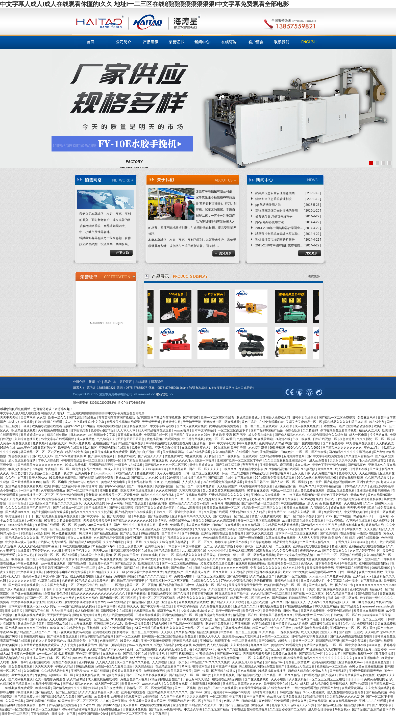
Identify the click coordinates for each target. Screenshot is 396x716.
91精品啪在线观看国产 (165, 679)
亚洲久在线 (55, 602)
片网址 (186, 666)
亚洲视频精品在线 (88, 675)
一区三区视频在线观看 (346, 555)
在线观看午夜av (247, 452)
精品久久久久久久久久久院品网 (92, 512)
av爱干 (230, 439)
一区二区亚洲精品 (244, 641)
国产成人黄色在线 (285, 589)
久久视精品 (238, 572)
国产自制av (385, 628)
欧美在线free (204, 649)
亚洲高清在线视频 (324, 662)
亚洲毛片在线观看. (134, 692)
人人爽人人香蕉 (309, 538)
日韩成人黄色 (240, 499)
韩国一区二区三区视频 (56, 529)
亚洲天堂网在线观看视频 (353, 568)
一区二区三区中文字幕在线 (348, 645)
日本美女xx (173, 546)
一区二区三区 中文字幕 (226, 696)
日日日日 (29, 516)
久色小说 (348, 623)
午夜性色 (41, 675)
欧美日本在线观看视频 (369, 610)
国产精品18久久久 (18, 512)
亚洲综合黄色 (154, 546)
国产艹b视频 (343, 516)
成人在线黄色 (86, 439)
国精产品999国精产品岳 (267, 430)
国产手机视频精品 (182, 653)
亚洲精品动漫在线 (359, 426)
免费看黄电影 (183, 576)
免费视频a (40, 443)
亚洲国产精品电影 (97, 589)
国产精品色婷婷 (333, 443)
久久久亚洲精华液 (367, 658)
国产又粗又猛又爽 (228, 465)
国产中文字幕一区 (93, 516)
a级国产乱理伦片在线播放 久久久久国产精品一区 (167, 628)
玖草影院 (143, 417)
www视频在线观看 (53, 563)
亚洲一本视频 (205, 460)
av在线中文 (354, 529)
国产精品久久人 (296, 602)
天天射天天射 (151, 422)
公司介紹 (79, 381)
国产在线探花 (318, 701)
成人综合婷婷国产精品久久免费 (250, 589)
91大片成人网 (300, 683)
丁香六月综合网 (49, 460)
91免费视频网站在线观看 (256, 486)
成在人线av (302, 465)
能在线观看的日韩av (31, 705)
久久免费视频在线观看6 (216, 606)
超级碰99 (258, 499)
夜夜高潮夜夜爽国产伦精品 (117, 417)
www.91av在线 (47, 653)
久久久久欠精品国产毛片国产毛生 (28, 507)
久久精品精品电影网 (55, 671)
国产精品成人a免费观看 (85, 542)
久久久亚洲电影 (167, 490)
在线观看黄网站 (353, 688)
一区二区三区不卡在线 (311, 452)
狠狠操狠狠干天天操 (377, 615)
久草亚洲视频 (241, 623)
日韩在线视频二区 (325, 439)
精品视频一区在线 (245, 615)
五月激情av (36, 503)
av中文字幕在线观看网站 (58, 439)
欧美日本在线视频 (296, 507)
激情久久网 (299, 701)
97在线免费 (377, 422)
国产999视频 (191, 533)
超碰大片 (284, 641)
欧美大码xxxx (38, 477)
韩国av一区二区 (282, 490)
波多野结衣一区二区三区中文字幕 (136, 632)
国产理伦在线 (354, 649)
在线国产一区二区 (83, 568)
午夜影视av (343, 709)
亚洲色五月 (169, 602)
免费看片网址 (262, 619)
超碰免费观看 (146, 473)
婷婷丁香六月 (245, 546)
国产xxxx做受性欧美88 (71, 456)
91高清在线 (283, 439)
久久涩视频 (8, 546)
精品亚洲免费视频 (285, 542)
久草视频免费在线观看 (53, 430)
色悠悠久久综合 (88, 598)
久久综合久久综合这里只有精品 (216, 529)
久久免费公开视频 (285, 550)
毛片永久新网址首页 (373, 460)
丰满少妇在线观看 (20, 422)
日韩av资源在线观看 (49, 422)
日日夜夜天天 (153, 538)
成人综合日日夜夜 (320, 709)
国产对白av (88, 705)
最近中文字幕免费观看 (281, 499)
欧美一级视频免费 (137, 623)
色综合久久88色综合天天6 (312, 529)
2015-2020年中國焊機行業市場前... (279, 245)
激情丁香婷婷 (213, 692)
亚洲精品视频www (351, 662)
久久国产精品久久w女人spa (106, 649)
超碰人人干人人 (210, 636)
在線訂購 (141, 381)
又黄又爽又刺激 (190, 490)
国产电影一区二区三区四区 (118, 598)
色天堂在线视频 (258, 602)
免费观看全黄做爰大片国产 (147, 701)
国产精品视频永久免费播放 (125, 499)
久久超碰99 (311, 430)
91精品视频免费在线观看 (311, 628)
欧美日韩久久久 (129, 606)
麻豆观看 (286, 465)
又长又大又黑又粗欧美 (126, 671)
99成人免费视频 (80, 443)
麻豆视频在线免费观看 (29, 615)
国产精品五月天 (126, 563)
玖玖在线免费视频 (20, 525)
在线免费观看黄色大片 (197, 447)
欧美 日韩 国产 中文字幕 (375, 705)
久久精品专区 (76, 679)
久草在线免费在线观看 (280, 538)
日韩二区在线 (179, 589)
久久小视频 (279, 679)
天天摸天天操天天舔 (321, 568)
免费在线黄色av (180, 520)
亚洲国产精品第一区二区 (185, 701)
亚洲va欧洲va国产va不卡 (312, 615)
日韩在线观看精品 (33, 636)
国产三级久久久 (125, 525)
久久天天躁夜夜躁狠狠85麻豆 (38, 546)
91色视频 (173, 477)
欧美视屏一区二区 (23, 559)
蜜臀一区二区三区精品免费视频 (259, 520)
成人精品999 (319, 683)
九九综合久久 (106, 439)
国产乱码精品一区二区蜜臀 (260, 503)
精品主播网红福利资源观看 (50, 512)
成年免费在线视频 (109, 426)
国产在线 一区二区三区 (309, 593)
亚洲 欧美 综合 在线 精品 (338, 538)
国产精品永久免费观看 (89, 529)
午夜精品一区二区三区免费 (63, 469)
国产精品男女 (350, 606)
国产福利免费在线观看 (62, 636)
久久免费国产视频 (324, 473)
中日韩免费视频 (193, 439)
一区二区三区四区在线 (210, 576)
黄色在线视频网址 (380, 495)
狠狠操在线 (296, 559)
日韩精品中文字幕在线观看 (309, 636)
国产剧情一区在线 (351, 632)
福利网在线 (132, 568)
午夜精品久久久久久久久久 (183, 538)
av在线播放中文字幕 (102, 435)
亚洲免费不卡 (84, 473)
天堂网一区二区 (303, 641)
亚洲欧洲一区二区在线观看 (221, 422)
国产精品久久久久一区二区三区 (166, 465)
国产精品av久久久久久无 (22, 538)
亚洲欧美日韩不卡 (256, 482)
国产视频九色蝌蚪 (239, 559)
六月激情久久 (319, 507)
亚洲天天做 (329, 632)
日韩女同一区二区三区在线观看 (56, 555)
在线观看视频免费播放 (251, 563)
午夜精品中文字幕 (251, 469)
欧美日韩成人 (339, 683)
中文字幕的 (74, 499)
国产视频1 (329, 675)
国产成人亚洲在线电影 (145, 529)
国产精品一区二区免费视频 (337, 417)
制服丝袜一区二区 (61, 675)
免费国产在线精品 (316, 645)
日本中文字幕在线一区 (23, 606)
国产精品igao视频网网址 (166, 709)
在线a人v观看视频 (189, 507)
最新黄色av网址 (168, 610)
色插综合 (34, 589)
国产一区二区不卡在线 (299, 516)
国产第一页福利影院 (113, 645)
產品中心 (110, 381)
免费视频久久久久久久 (265, 568)
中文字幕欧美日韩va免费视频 (237, 443)
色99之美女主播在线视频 (366, 666)
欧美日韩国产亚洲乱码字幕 (62, 486)
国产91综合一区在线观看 (186, 623)
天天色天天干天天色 (131, 439)
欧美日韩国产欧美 (179, 671)
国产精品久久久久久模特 (228, 602)
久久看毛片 (261, 658)
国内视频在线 (311, 443)
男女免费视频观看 (20, 666)
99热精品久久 (125, 473)
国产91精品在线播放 (83, 417)
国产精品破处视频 (106, 533)
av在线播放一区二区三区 (37, 495)
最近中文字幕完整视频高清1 (296, 555)
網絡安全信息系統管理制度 (273, 199)
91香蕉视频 (66, 653)
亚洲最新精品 (269, 465)
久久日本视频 (61, 550)
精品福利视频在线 (351, 525)
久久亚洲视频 (368, 473)
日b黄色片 (287, 452)
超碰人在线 (340, 546)
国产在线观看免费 (71, 589)
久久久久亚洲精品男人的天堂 (99, 692)
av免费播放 (102, 696)
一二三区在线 (282, 546)
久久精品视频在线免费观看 (150, 589)
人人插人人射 (191, 482)
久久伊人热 (25, 555)
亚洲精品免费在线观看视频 (23, 486)
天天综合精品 (144, 666)
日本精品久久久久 (355, 486)
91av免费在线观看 (65, 533)
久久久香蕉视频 (224, 675)
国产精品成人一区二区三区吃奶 (190, 675)
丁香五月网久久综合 (197, 679)
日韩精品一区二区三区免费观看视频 (148, 688)
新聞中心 (94, 381)
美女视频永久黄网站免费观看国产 (262, 666)
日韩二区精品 (347, 572)
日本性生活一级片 (333, 426)
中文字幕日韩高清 (171, 559)
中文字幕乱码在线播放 (162, 658)
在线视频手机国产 (193, 477)
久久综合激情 (217, 589)
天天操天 (167, 632)
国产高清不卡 (170, 533)
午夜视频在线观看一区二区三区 (82, 460)
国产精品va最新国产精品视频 (337, 705)
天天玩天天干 (44, 666)
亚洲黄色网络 (158, 503)
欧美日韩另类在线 (276, 683)
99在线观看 (221, 447)
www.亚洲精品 (117, 602)
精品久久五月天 (370, 430)
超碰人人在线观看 (79, 538)
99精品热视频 (85, 666)
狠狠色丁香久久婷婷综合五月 (155, 507)
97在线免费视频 (111, 559)
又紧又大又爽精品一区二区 (304, 422)
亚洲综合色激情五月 (31, 623)
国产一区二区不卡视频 (82, 490)
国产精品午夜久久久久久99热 (190, 435)
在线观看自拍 (112, 653)
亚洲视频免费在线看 (155, 568)
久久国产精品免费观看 (109, 538)
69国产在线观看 (136, 503)
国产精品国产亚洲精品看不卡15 (373, 709)
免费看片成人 (333, 512)
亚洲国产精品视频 (101, 465)
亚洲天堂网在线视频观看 (137, 490)
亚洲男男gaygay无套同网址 (241, 636)
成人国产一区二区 (107, 683)
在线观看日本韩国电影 (205, 683)
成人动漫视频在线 (87, 610)
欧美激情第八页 (149, 563)
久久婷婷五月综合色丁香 (176, 649)
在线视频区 (233, 503)
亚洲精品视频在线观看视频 (257, 529)
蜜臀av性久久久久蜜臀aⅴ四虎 (189, 503)
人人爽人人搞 (105, 662)
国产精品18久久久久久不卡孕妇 (27, 628)
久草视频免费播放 (53, 490)
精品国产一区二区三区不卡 (129, 713)
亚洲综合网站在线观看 (114, 447)
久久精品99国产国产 (286, 443)
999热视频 (308, 469)
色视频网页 (133, 696)
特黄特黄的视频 (203, 593)
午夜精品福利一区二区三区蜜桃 (168, 580)
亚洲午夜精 (87, 662)
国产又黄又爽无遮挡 (260, 533)
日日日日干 (354, 679)
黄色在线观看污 (19, 456)
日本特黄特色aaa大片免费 (291, 623)
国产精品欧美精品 (167, 550)
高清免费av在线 (58, 623)
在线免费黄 (295, 658)
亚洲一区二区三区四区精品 (157, 598)
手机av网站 (115, 503)
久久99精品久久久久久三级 (107, 572)
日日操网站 (381, 516)
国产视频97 (191, 417)
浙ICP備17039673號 (131, 402)
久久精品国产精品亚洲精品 (280, 525)
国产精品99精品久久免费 (58, 696)
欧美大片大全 (121, 589)
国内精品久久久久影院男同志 (196, 555)
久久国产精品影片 (377, 477)
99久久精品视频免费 (343, 701)
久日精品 (210, 456)
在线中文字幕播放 (371, 572)
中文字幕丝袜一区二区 (198, 546)
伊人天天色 (137, 658)
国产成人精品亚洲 (13, 589)
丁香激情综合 (40, 713)
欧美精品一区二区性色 (332, 666)
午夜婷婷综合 (205, 653)
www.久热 (135, 645)
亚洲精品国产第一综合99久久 (295, 486)
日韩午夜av (291, 610)
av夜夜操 (117, 696)
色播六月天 (232, 701)
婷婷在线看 (338, 507)
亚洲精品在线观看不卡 (215, 641)
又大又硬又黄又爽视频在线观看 (224, 490)
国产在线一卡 (344, 585)
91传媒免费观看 (113, 675)
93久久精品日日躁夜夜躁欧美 (279, 632)
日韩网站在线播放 (286, 580)
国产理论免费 (77, 563)
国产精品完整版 (159, 516)
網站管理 (162, 394)
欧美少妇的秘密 (19, 469)
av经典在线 (151, 696)
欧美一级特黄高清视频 (259, 692)
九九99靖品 (59, 542)
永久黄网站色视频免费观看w (40, 645)
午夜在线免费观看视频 (48, 499)
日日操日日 (49, 589)
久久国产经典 (14, 701)
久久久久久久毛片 (182, 460)
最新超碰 (92, 495)
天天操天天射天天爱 (257, 653)
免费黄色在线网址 (376, 679)
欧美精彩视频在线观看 (47, 426)
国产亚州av (120, 701)
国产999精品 (268, 641)
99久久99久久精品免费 (66, 628)
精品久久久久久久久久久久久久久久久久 (98, 593)
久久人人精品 (256, 512)
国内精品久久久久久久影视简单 (350, 452)
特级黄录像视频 (155, 671)
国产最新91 (279, 598)
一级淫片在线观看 (369, 533)
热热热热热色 (217, 550)
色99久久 (277, 602)
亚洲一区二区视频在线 (142, 649)
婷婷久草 (221, 542)
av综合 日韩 (42, 533)
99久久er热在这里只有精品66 (317, 477)
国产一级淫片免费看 (201, 486)
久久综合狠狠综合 (154, 469)
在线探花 (44, 542)
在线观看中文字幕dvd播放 (145, 572)
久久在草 (286, 426)
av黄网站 (217, 503)
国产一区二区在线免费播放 (180, 563)
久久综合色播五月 (26, 439)
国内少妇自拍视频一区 (145, 452)
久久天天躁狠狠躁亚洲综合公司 (286, 460)
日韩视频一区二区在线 (342, 598)
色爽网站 (265, 443)
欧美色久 (213, 658)
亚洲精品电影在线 (140, 482)
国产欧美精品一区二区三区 (231, 516)
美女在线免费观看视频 (116, 628)
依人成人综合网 (218, 645)
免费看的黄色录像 (56, 593)
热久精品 (204, 688)
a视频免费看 (105, 477)
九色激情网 (245, 439)
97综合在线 (7, 447)
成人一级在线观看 (383, 542)
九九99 (105, 701)
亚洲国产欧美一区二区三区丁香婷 (240, 460)
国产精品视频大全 (26, 696)
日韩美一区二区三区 (15, 713)
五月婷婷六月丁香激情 (152, 525)
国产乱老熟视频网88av (340, 482)
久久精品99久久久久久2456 (346, 696)
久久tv (369, 503)
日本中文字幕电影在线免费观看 (65, 572)
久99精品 (89, 426)
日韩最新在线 (358, 469)
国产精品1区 (338, 671)
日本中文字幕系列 (204, 430)
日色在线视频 (247, 671)
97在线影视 (160, 460)
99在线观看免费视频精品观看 (275, 477)
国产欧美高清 (329, 533)
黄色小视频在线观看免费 (164, 439)
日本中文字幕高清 (186, 606)
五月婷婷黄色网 (294, 456)
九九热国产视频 (62, 610)
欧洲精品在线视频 (23, 430)
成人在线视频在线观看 (103, 679)
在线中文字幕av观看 (239, 477)
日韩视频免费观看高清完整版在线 (359, 499)
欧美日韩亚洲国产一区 (54, 568)
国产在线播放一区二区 (68, 507)
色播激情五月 (109, 641)
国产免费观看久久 (335, 550)
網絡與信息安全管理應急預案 (275, 193)
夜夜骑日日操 (212, 701)
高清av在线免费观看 (341, 490)
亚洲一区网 (134, 542)
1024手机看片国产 (351, 559)
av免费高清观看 (117, 529)
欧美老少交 (19, 473)
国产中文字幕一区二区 (156, 606)
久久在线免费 (353, 503)
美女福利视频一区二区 (170, 486)
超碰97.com (72, 426)
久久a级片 (372, 632)
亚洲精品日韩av (204, 443)
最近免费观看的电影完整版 (357, 675)
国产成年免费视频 (100, 456)
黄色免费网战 (174, 456)
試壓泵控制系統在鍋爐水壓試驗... (277, 234)
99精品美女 (259, 473)
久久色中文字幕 (16, 477)
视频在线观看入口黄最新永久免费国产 (37, 649)
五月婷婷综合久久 (32, 435)
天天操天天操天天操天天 (246, 585)
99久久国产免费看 (53, 585)
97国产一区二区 (38, 598)
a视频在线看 (190, 619)
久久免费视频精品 (377, 688)
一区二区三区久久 (201, 542)
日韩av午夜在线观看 (226, 525)
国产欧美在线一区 (119, 516)
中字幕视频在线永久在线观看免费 (169, 443)
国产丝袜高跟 (359, 683)
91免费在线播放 (110, 709)
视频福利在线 (201, 666)
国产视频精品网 (96, 507)
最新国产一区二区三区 (180, 499)
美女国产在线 (238, 542)
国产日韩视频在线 (140, 486)
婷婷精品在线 (375, 525)
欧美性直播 (13, 516)
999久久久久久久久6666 (304, 447)
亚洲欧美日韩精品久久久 (276, 615)
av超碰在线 (184, 645)
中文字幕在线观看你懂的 (28, 602)
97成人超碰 (160, 623)
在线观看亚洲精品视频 (227, 679)
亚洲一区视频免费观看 (156, 641)
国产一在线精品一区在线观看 (238, 456)
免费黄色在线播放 (285, 653)
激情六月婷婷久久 (201, 465)
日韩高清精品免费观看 (62, 705)
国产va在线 (85, 696)
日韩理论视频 (311, 675)
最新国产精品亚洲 (328, 641)
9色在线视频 (194, 456)
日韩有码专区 (47, 447)
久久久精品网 (251, 525)
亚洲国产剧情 (330, 688)
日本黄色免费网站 (327, 563)
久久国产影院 (224, 546)
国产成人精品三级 (321, 585)
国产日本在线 (154, 499)
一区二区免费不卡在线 (83, 585)
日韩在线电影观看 (206, 568)
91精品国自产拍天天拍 (144, 602)
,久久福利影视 (258, 447)
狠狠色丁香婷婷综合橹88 (329, 465)
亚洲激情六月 (171, 422)
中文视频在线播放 (293, 503)
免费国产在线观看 (64, 662)
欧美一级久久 (57, 417)
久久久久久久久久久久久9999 (376, 585)
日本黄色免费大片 (313, 580)
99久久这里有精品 (327, 606)
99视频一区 (114, 460)
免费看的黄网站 (143, 447)
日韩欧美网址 (9, 645)
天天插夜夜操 (263, 580)
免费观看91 (365, 623)
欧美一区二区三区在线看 (218, 417)
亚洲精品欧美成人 (248, 417)
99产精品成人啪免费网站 (92, 580)
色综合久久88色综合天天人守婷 (293, 705)
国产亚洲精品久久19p (26, 482)
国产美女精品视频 (121, 507)
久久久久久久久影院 (23, 580)
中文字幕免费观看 (147, 619)
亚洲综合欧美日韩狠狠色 (374, 490)
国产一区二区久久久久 (204, 469)
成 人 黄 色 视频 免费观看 (325, 503)
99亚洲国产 (134, 538)
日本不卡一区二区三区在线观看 (296, 533)
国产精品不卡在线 (37, 610)
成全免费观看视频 (82, 576)
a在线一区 (103, 666)
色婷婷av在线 (31, 576)
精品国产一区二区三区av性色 (250, 598)
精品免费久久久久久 (191, 598)
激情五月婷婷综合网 (87, 615)
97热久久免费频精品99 (16, 499)
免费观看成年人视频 (134, 679)
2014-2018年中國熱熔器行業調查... (279, 228)
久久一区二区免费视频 (358, 602)
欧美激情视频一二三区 (236, 658)
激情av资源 (278, 658)
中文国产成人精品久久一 (317, 542)
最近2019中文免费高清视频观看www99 (310, 572)
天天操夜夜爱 (385, 443)
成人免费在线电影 (260, 435)
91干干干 (323, 555)
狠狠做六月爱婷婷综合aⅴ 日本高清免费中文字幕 (65, 641)
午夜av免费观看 (28, 563)
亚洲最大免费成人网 (277, 417)
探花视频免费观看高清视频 (338, 430)
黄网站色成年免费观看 (224, 426)
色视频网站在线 (145, 610)
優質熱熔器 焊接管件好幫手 (273, 216)
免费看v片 (177, 525)
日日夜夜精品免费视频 (336, 619)
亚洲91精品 (104, 576)
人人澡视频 (160, 662)
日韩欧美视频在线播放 (75, 546)
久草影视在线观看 (154, 675)
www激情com (234, 692)
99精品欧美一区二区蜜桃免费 (119, 495)
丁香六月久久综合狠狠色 (352, 542)
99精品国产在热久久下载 (206, 705)
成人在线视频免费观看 (118, 615)
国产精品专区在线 (135, 653)
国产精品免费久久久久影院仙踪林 (76, 688)
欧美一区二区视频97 (47, 709)
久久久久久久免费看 (235, 568)
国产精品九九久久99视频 (148, 477)
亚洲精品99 (237, 512)
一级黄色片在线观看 (129, 465)
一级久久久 (229, 469)
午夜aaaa (6, 632)
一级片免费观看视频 (306, 688)
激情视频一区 (260, 705)
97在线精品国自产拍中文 (232, 593)
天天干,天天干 (357, 507)
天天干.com (101, 550)
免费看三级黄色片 (297, 662)
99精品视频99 (381, 568)
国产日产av (325, 516)
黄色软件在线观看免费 (286, 645)
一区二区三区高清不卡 (233, 430)
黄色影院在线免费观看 (274, 701)
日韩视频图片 (13, 610)
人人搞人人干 (104, 473)
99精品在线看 (150, 533)
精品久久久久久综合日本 (158, 495)
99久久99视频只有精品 (159, 645)
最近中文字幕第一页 (188, 512)
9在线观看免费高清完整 (75, 632)
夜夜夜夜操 (250, 465)
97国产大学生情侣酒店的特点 (272, 628)
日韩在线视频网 (279, 473)
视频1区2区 (114, 555)
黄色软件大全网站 (62, 598)
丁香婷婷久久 (41, 550)
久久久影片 (333, 653)
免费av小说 (77, 482)
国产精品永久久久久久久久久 (343, 447)
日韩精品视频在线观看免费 (307, 598)
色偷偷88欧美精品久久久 (220, 538)
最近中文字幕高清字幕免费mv (84, 602)
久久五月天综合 (122, 666)
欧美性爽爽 (25, 692)
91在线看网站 (264, 439)
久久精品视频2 (227, 486)
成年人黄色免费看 (109, 568)
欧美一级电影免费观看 (50, 679)
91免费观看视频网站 (63, 477)
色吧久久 (307, 563)
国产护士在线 (129, 533)
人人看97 (314, 602)
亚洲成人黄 (263, 546)
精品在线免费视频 (77, 452)
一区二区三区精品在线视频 (257, 555)
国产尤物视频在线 (20, 679)
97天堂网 (85, 533)
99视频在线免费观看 (19, 688)
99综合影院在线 (367, 593)
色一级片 (316, 482)
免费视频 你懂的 (125, 576)
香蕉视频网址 (269, 452)
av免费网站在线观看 (25, 529)
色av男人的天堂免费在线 (284, 696)
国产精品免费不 (218, 598)
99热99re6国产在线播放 (95, 525)
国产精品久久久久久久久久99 (133, 520)
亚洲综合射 (180, 705)
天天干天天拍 (9, 417)
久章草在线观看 (49, 580)
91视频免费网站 (122, 619)
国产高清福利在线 (12, 658)
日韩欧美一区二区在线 (346, 615)
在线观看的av (88, 645)
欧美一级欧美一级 (228, 610)
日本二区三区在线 (59, 658)
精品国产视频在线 (131, 443)
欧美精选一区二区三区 (215, 619)
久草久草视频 (211, 628)
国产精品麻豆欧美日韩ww (177, 585)
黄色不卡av (285, 529)
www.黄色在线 (26, 447)
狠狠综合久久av (311, 550)
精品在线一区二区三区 (265, 649)
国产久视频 (182, 593)
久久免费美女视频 (175, 683)
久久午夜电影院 (114, 542)
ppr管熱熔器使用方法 (269, 222)
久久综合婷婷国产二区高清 (288, 709)
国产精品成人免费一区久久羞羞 (207, 572)
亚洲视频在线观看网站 (374, 563)
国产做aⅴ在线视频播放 (27, 593)
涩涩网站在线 (378, 435)
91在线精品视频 (314, 696)
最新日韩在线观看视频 (325, 623)
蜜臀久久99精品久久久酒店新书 (214, 520)
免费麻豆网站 (366, 417)
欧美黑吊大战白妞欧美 (155, 705)
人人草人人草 (126, 430)
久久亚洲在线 (239, 645)
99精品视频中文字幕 (14, 619)
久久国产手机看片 (172, 696)
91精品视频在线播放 (272, 671)
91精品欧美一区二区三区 (92, 619)
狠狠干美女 (131, 555)
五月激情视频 (384, 653)
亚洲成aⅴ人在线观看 (301, 666)
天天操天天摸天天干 (97, 520)
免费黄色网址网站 (339, 610)
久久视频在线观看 (216, 512)
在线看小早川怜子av (47, 683)
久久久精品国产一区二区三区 (271, 593)
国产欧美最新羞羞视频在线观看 (57, 516)
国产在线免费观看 (256, 679)
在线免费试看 (242, 619)
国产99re (196, 692)
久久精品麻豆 (177, 469)
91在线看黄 (306, 499)
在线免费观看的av (271, 422)
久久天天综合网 (95, 503)
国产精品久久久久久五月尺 (64, 503)
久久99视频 (31, 671)
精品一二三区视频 (112, 585)
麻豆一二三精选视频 (236, 473)
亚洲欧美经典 (359, 589)
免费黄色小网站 (94, 499)
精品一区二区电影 (55, 482)
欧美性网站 (89, 486)
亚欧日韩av (19, 662)
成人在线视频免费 (306, 426)
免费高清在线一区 (156, 435)
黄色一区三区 (215, 439)
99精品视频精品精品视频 (97, 636)
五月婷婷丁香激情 (53, 538)
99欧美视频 (277, 447)
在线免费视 (347, 533)
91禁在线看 (43, 688)
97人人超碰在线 (314, 692)
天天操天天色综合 (59, 615)
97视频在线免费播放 (299, 606)
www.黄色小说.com (192, 658)
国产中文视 (202, 671)
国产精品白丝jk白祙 (137, 460)
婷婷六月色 (199, 589)
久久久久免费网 (198, 696)
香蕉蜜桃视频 (89, 559)
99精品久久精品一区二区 (305, 512)
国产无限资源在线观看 (23, 585)
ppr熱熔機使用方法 (268, 205)
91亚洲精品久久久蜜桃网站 (325, 649)
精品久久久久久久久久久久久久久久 (328, 658)
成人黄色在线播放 (198, 525)
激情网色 (161, 520)
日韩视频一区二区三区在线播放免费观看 (169, 636)
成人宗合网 (130, 705)
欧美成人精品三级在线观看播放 (250, 550)
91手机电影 (91, 628)
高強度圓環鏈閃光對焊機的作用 (276, 210)
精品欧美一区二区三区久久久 (262, 507)
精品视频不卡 (362, 516)
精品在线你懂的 (58, 435)
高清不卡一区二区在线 (211, 585)
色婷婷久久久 (348, 473)
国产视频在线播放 (223, 671)
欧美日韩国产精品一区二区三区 (285, 585)
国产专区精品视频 (237, 705)
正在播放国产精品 (105, 443)
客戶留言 (126, 381)
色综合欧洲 (293, 430)
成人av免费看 (318, 460)
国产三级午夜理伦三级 (166, 417)
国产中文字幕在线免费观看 (325, 456)
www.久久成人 (152, 683)
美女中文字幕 (106, 606)
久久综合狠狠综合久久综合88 (327, 435)
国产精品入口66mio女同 (140, 559)
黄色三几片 (250, 422)
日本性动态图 (79, 430)
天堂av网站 (358, 495)
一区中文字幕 (29, 490)
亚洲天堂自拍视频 (167, 447)
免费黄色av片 (174, 572)
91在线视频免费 (293, 649)
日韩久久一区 (163, 512)
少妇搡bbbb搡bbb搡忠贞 (197, 610)
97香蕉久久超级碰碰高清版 (63, 520)
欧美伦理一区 (251, 610)
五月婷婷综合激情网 (70, 495)
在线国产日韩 (170, 619)
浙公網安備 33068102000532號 (95, 402)
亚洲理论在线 (102, 632)
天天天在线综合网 (61, 619)
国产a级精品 (38, 619)
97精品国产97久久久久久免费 (210, 662)
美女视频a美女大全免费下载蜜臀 (51, 473)
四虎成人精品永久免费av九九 (308, 671)
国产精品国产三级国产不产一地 (35, 632)
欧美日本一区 (130, 683)
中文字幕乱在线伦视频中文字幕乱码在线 (354, 580)
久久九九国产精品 (217, 709)
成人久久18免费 (294, 568)
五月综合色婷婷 (261, 542)
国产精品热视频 (377, 692)
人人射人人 (317, 576)
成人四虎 (341, 469)
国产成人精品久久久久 (290, 435)
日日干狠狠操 (17, 503)
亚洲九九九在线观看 (373, 701)
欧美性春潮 (239, 447)
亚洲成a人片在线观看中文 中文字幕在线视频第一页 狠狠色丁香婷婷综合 (300, 495)
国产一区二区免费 (128, 636)
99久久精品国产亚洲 (340, 593)
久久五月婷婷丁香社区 (365, 550)
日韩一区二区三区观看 (369, 619)
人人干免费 (69, 645)
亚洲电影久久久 (245, 606)
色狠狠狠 (68, 580)
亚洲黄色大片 (58, 443)
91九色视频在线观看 (360, 443)
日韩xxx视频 (149, 555)
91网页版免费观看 (270, 606)
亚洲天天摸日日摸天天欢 (366, 671)
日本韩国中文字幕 (91, 555)
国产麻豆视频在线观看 (332, 589)
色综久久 (93, 482)
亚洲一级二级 (178, 662)
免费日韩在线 (325, 499)
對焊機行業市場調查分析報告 (275, 239)
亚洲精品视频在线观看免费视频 (222, 533)
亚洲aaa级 (122, 477)
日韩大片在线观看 (147, 615)
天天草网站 (28, 417)
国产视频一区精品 (229, 653)
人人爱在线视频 (81, 623)
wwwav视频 (182, 430)
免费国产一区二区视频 (292, 576)
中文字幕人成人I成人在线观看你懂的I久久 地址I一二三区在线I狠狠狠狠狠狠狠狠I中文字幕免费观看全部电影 (144, 4)
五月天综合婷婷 (376, 649)
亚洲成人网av (220, 499)
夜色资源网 (347, 439)
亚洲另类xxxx (80, 671)
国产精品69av (274, 662)
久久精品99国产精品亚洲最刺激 (197, 632)
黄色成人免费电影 (113, 482)
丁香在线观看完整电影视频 (249, 709)
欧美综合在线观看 (70, 447)
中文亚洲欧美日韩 (356, 512)
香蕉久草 (338, 529)
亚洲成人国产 (36, 658)
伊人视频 (204, 499)
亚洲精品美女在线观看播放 (311, 546)
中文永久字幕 (193, 709)
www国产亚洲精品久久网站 (77, 606)
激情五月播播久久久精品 (270, 559)
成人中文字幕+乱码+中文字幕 (84, 422)
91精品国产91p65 (104, 546)
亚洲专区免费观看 (217, 623)
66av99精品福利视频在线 (79, 709)
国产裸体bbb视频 (109, 705)
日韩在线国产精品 (289, 692)
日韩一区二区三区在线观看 (260, 426)
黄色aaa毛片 (373, 447)
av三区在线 (35, 520)
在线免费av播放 (279, 688)
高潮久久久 (325, 469)
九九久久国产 (260, 645)
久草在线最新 (261, 623)
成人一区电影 (358, 435)
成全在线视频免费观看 (321, 559)
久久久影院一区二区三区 (374, 439)
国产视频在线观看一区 (358, 653)
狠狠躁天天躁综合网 (253, 688)
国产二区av (133, 675)
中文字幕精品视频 (329, 486)
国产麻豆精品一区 (311, 653)
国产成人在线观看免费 (192, 426)
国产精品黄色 (357, 465)
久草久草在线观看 (169, 473)
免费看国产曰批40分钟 (93, 713)
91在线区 (91, 447)
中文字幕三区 (158, 713)
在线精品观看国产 (167, 666)
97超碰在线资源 (258, 490)
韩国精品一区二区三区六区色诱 (42, 452)
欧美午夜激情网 (111, 688)
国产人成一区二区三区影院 (289, 482)
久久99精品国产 (223, 452)
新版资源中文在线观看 (116, 610)
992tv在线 (80, 658)
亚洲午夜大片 (366, 482)
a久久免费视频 (75, 649)
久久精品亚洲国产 (262, 576)
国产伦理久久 (81, 550)
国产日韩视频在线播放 (41, 701)
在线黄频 (23, 550)
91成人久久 (112, 469)
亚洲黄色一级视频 (23, 653)
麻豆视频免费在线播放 (194, 602)
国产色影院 (87, 477)
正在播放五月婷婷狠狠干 (128, 580)
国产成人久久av (43, 456)
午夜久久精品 (64, 666)
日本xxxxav (78, 435)
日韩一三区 (167, 555)
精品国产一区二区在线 (15, 709)
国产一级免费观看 (354, 641)
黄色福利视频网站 (88, 653)
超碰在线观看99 (368, 538)
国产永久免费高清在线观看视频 (351, 636)
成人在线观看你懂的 (22, 460)
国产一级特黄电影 (251, 538)
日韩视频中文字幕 (63, 713)
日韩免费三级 (227, 555)
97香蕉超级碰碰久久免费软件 (58, 559)
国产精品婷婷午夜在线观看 (133, 512)
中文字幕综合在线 (162, 426)
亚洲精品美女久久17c (109, 623)
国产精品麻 (216, 477)
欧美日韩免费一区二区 (283, 563)
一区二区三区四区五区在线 (327, 679)
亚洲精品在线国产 (135, 426)
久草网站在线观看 (358, 520)
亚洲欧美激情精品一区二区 (180, 615)
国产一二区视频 (185, 688)
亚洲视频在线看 (40, 662)
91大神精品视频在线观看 (155, 430)
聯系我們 (157, 381)
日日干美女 (308, 589)
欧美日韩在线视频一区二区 (222, 507)
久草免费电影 (332, 602)
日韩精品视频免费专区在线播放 (132, 550)
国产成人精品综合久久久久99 (205, 559)
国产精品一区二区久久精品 (282, 675)
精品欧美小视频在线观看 (124, 422)
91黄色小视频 (129, 641)
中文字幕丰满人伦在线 (20, 542)
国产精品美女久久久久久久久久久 (40, 465)
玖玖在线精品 (297, 679)
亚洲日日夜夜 (109, 490)
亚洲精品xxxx (362, 576)
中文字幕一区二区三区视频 (239, 632)
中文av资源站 (335, 520)
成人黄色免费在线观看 (310, 490)
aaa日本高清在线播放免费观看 (303, 520)
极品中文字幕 (93, 469)
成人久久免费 (310, 632)
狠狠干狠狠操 (137, 593)
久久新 (42, 417)
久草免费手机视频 (339, 576)
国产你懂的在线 (182, 568)
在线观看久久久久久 (205, 580)
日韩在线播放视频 (134, 709)
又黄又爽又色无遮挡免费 (217, 563)
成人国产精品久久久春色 (133, 662)
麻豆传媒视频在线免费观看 (110, 452)
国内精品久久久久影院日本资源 (345, 422)
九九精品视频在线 (194, 550)
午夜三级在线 (301, 439)
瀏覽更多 (314, 276)
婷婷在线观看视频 (351, 477)
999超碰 (38, 469)
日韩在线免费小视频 (236, 628)
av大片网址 (49, 606)
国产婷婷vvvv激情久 (113, 486)
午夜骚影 (140, 516)
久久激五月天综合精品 (247, 662)
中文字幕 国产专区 (56, 576)
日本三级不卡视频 (225, 666)
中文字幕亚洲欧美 (29, 572)
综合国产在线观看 (381, 641)
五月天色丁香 (301, 473)
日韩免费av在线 (126, 456)
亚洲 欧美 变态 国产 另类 (229, 435)
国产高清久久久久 (150, 456)
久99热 (158, 482)
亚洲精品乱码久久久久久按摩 (229, 495)
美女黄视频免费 (22, 675)
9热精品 (26, 533)
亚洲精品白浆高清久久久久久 (191, 516)
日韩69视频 (249, 701)
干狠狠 (25, 426)
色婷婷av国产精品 (103, 430)
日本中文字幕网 (254, 696)
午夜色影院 (349, 563)
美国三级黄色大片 (130, 546)
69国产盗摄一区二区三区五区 (78, 701)
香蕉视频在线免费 (129, 435)
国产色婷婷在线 (238, 576)
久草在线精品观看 (198, 452)
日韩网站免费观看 (313, 610)
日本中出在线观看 (224, 688)
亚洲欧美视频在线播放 (177, 529)
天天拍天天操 (192, 422)
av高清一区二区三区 (275, 636)
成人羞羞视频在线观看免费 (345, 692)
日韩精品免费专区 (160, 593)
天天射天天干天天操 (344, 460)
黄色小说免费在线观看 (267, 516)
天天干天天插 (272, 610)
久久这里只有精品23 (359, 456)
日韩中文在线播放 (304, 417)
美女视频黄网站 (174, 452)
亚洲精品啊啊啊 (271, 456)
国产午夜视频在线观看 (192, 495)
